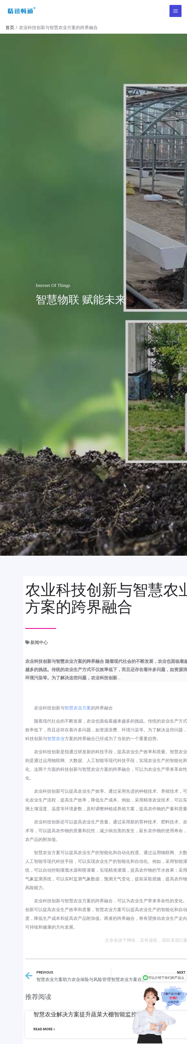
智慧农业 (56, 738)
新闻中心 (39, 642)
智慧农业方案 (78, 708)
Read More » (44, 1029)
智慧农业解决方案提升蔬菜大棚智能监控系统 (90, 1014)
